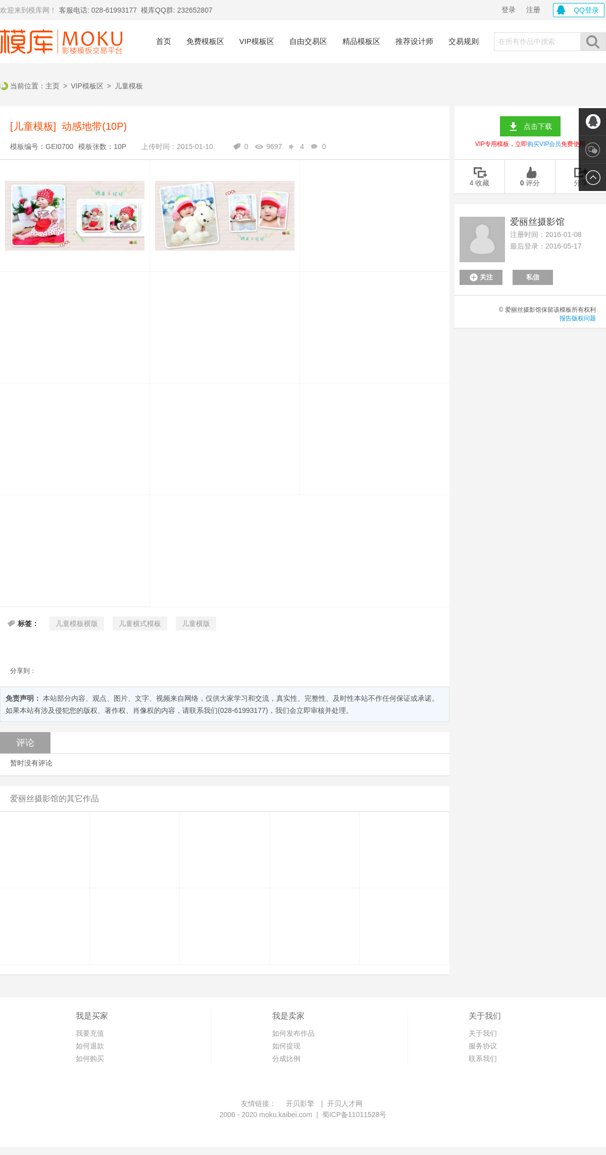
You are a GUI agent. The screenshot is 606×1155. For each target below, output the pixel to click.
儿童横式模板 (140, 623)
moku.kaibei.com (285, 1115)
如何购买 (90, 1058)
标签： (28, 623)
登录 (508, 10)
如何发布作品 (293, 1033)
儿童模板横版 (77, 623)
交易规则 (463, 41)
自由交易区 (308, 41)
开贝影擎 (300, 1103)
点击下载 (538, 126)
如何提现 (286, 1046)
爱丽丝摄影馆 (537, 222)
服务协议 (483, 1046)
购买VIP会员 (544, 144)
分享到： (23, 671)
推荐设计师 (414, 41)
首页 (163, 41)
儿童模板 (129, 86)
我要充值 (90, 1033)
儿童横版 (196, 623)
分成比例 (286, 1058)
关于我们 (483, 1033)
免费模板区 (205, 41)
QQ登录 (586, 10)
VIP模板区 (256, 41)
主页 (52, 86)
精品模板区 (361, 41)
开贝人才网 (345, 1103)
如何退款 (90, 1046)
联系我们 (483, 1058)
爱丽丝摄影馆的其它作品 (54, 798)
